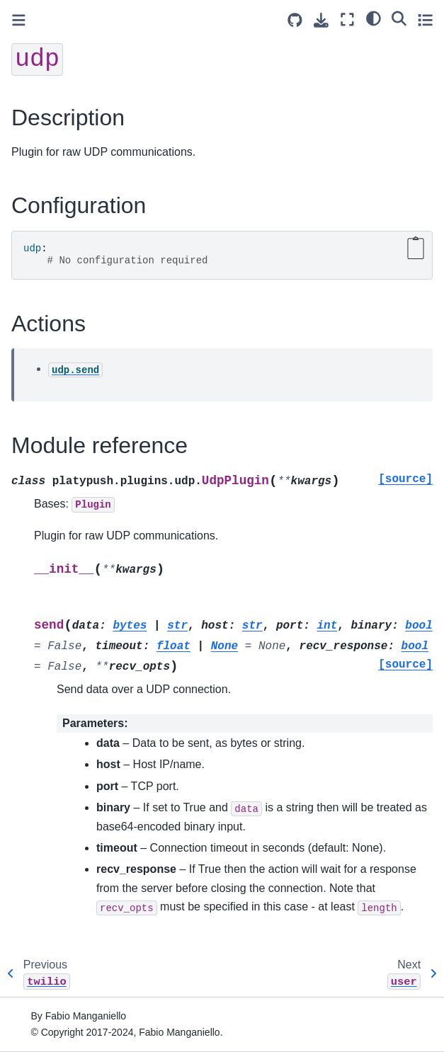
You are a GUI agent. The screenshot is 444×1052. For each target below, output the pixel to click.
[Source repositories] (295, 20)
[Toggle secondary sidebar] (425, 19)
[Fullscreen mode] (347, 19)
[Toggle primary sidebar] (19, 20)
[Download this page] (321, 20)
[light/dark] (373, 18)
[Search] (399, 18)
